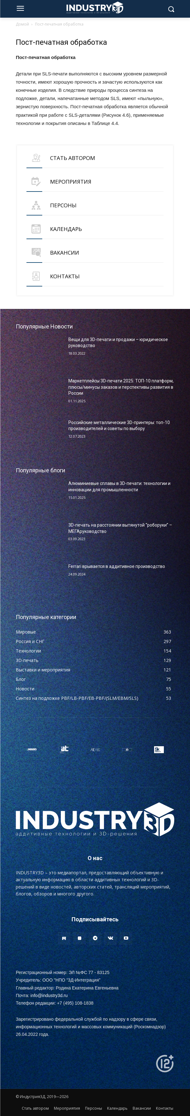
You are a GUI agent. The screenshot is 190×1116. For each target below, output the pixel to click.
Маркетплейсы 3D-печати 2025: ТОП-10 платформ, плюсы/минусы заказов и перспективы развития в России (121, 387)
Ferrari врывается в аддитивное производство (116, 566)
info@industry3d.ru (49, 995)
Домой (22, 24)
